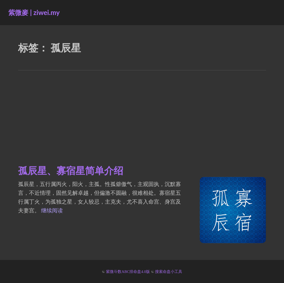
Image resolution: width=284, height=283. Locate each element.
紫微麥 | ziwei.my (34, 12)
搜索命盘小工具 (168, 272)
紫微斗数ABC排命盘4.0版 (128, 272)
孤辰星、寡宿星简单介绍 (70, 170)
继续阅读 (52, 210)
